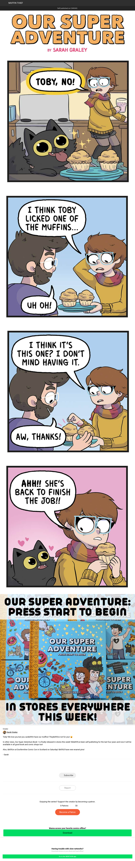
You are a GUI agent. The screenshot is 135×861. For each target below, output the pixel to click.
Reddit (86, 766)
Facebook (58, 766)
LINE (48, 766)
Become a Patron (67, 812)
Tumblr (77, 766)
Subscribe (68, 775)
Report (67, 788)
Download (67, 833)
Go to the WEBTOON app (67, 856)
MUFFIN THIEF (15, 3)
